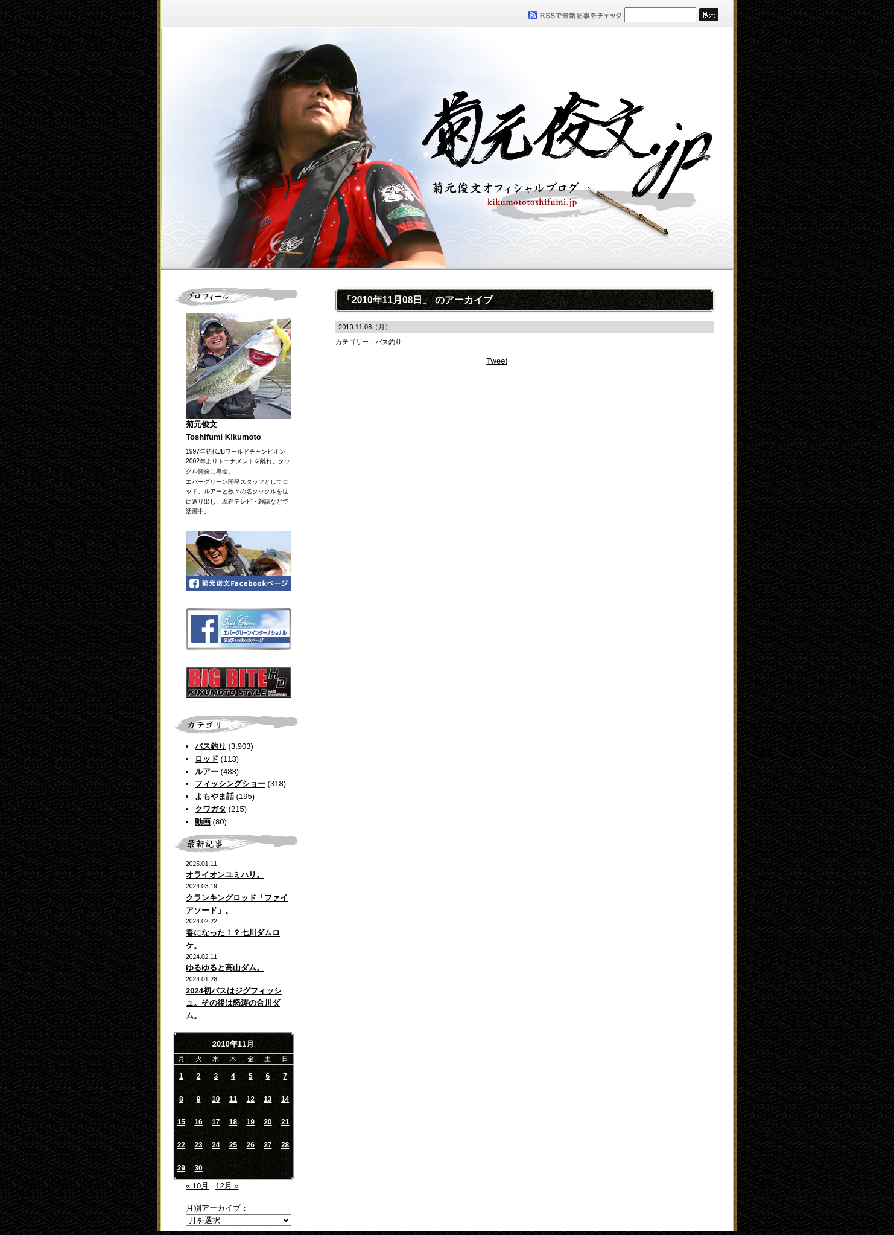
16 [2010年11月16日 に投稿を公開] (198, 1122)
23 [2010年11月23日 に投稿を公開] (198, 1145)
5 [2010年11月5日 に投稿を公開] (251, 1076)
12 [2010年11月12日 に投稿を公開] (250, 1099)
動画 (203, 821)
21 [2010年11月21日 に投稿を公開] (285, 1122)
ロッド (206, 758)
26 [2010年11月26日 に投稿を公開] (250, 1145)
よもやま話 (214, 796)
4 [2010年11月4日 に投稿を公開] (233, 1076)
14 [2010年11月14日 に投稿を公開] (285, 1099)
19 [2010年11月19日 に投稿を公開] (250, 1122)
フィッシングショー (230, 783)
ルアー (206, 771)
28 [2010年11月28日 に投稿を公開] (285, 1145)
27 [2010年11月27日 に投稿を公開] (267, 1145)
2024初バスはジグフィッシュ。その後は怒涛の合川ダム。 (234, 1003)
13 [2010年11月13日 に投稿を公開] (267, 1099)
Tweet (496, 360)
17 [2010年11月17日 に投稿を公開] (216, 1122)
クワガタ (210, 808)
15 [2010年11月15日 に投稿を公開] (181, 1122)
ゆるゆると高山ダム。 (225, 967)
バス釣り (210, 746)
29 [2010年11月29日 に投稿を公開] (181, 1168)
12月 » (226, 1185)
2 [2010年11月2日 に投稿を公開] (199, 1076)
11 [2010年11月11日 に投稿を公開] (233, 1099)
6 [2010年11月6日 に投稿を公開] (268, 1076)
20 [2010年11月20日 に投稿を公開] (267, 1122)
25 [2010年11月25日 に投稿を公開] (233, 1145)
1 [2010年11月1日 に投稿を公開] (181, 1076)
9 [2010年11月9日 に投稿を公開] (199, 1099)
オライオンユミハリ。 (225, 874)
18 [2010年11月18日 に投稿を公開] (233, 1122)
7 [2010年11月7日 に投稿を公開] (285, 1076)
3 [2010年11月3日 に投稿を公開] (216, 1076)
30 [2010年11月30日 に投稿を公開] (198, 1168)
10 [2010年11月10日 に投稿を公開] (216, 1099)
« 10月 (197, 1185)
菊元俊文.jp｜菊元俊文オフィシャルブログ (447, 149)
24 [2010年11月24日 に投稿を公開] (216, 1145)
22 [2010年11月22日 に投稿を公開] (181, 1145)
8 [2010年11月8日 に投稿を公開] (181, 1099)
